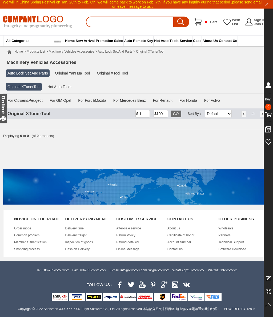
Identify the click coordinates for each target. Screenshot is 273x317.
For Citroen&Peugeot (25, 100)
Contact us (175, 249)
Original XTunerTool (23, 87)
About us (173, 228)
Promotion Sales (109, 41)
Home (70, 41)
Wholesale (225, 228)
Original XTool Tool (112, 73)
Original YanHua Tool (72, 73)
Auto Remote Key (138, 41)
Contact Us (228, 41)
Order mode (22, 228)
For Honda (188, 100)
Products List (36, 51)
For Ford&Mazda (92, 100)
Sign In (259, 20)
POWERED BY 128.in (239, 309)
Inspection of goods (79, 242)
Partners (224, 235)
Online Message (127, 249)
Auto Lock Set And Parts (115, 51)
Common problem (26, 235)
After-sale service (128, 228)
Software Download (232, 249)
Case (197, 41)
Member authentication (30, 242)
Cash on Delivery (77, 249)
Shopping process (27, 249)
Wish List (236, 22)
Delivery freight (76, 235)
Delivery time (74, 228)
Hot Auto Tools (166, 41)
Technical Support (231, 242)
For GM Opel (60, 100)
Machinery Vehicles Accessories (71, 51)
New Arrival (85, 41)
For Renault (162, 100)
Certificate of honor (180, 235)
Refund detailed (127, 242)
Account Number (179, 242)
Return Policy (125, 235)
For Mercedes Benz (129, 100)
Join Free (261, 24)
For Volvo (212, 100)
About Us (210, 41)
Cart (211, 22)
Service (186, 41)
